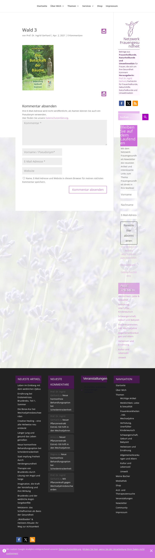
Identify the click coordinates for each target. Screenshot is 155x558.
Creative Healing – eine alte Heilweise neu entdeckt (29, 424)
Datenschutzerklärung (57, 118)
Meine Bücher (123, 476)
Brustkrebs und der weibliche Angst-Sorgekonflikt (27, 499)
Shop (99, 6)
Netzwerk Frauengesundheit (130, 34)
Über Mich (55, 6)
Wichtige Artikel (128, 398)
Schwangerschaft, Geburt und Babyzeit (129, 438)
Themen (72, 6)
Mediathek (121, 480)
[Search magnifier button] (145, 117)
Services (86, 6)
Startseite (42, 6)
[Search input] (130, 117)
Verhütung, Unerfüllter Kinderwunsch (125, 308)
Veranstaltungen (124, 498)
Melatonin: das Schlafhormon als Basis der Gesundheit (29, 511)
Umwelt (122, 357)
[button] (121, 103)
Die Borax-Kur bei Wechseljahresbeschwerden (29, 413)
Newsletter (121, 503)
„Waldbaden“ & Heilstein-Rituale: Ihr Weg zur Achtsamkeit (28, 523)
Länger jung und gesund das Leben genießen (27, 436)
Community (121, 507)
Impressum (112, 6)
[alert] (94, 390)
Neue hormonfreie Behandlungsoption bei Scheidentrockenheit (29, 448)
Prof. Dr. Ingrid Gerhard (38, 35)
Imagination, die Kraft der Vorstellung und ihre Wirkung (29, 487)
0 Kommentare (75, 35)
